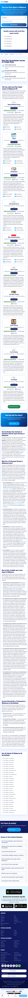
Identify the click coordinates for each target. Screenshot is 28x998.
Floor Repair (12, 54)
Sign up (2, 924)
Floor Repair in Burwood (8, 784)
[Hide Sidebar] (26, 1)
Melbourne (2, 932)
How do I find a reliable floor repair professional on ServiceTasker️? (12, 842)
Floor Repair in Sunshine (8, 764)
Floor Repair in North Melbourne (10, 774)
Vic (16, 54)
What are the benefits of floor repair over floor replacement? (11, 860)
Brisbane (15, 932)
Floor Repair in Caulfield (8, 796)
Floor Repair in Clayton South (9, 798)
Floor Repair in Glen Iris (8, 790)
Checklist (2, 918)
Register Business (15, 996)
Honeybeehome (14, 171)
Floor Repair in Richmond (8, 780)
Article (15, 917)
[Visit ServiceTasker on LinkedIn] (14, 966)
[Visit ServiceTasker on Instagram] (11, 966)
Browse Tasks (3, 960)
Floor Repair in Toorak (7, 788)
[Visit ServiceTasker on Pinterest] (5, 966)
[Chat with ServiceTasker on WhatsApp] (19, 966)
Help (1, 921)
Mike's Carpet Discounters (14, 237)
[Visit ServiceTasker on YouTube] (16, 966)
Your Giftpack (14, 379)
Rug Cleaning (3, 945)
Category (6, 54)
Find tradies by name (17, 921)
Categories (2, 920)
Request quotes (14, 108)
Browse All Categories (17, 955)
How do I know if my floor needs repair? (10, 864)
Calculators (16, 920)
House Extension (3, 940)
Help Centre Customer (4, 961)
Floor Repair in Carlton (8, 776)
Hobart (15, 935)
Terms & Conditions (4, 952)
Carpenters (2, 943)
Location (2, 930)
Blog (15, 915)
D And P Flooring (14, 325)
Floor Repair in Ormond (8, 808)
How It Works (3, 955)
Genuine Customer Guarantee (6, 954)
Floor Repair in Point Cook (8, 766)
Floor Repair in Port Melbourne (9, 810)
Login (15, 923)
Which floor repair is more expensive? (9, 873)
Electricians (16, 946)
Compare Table (3, 957)
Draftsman (16, 942)
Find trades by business (5, 923)
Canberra (2, 935)
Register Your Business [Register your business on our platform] (14, 976)
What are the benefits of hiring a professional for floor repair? (13, 869)
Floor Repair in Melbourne (8, 812)
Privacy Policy (16, 952)
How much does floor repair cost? (9, 851)
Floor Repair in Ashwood (8, 792)
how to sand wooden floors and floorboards (16, 587)
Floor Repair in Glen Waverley (9, 794)
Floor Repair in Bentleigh (8, 806)
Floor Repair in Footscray (8, 762)
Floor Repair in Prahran (8, 800)
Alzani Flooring (14, 269)
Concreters (2, 946)
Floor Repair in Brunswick (8, 778)
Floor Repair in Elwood (8, 804)
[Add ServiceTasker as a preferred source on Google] (14, 891)
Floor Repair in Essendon (8, 772)
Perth (2, 933)
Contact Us (16, 918)
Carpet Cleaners (16, 943)
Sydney (15, 930)
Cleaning (15, 945)
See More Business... (14, 406)
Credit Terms (3, 958)
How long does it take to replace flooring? (10, 880)
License (15, 957)
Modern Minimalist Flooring (14, 104)
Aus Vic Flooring (14, 352)
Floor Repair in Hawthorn (8, 782)
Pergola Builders (16, 940)
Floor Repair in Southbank (8, 758)
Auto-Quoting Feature (17, 954)
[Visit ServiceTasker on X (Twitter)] (8, 966)
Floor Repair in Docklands (8, 760)
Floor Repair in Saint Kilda (8, 802)
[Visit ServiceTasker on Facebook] (2, 966)
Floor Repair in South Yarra (8, 786)
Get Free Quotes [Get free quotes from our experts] (14, 970)
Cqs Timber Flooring (14, 294)
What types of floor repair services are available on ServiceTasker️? (12, 847)
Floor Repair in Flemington (8, 768)
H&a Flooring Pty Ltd (14, 204)
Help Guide (16, 958)
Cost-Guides (3, 917)
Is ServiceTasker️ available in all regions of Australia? (13, 855)
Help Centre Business (17, 960)
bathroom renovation (16, 502)
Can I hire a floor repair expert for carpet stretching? (12, 877)
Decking (2, 942)
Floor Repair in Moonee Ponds (9, 770)
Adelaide (15, 933)
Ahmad (14, 138)
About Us (2, 915)
